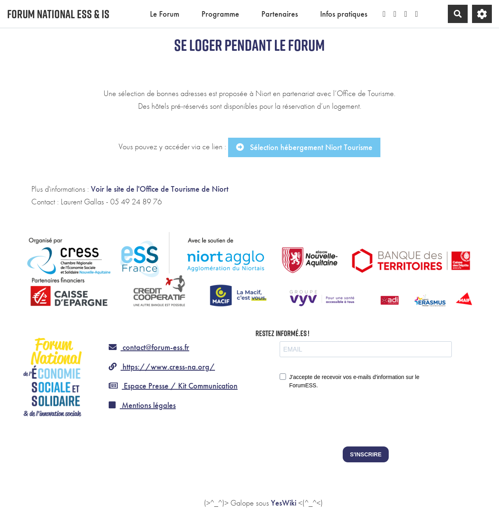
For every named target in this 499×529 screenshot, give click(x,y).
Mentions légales (142, 405)
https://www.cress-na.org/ (162, 367)
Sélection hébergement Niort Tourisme (304, 147)
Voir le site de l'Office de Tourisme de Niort (159, 189)
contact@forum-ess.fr (149, 347)
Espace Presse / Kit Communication (173, 386)
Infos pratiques (343, 14)
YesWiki (283, 503)
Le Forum (164, 14)
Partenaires (279, 14)
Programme (220, 14)
